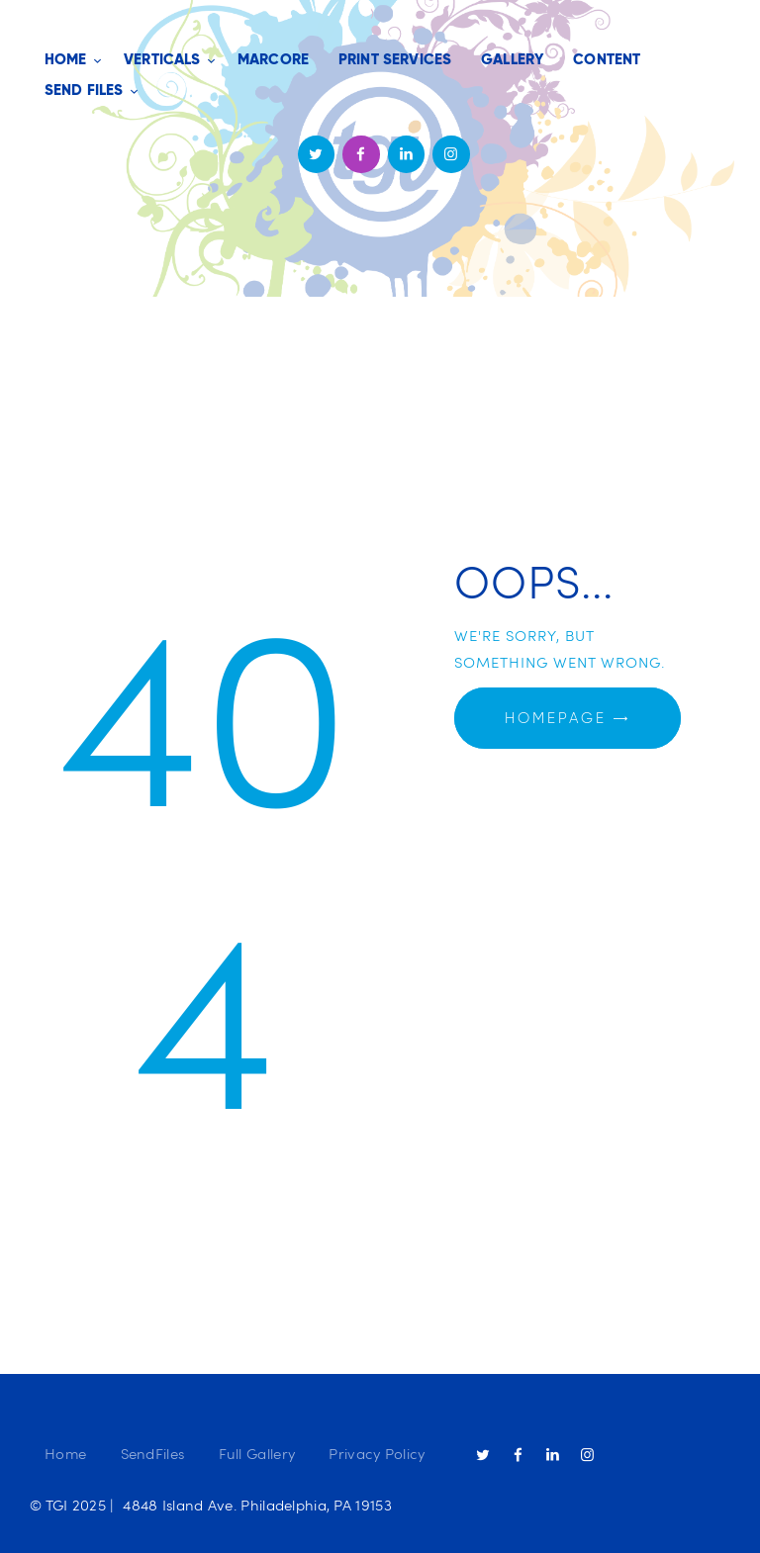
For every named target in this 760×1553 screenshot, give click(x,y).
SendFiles (153, 1453)
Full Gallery (257, 1453)
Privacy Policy (377, 1453)
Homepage (556, 718)
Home (65, 1453)
